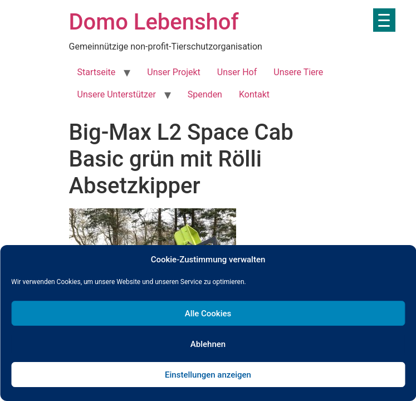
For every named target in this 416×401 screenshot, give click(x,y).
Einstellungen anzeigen (208, 375)
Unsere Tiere (298, 72)
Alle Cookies (208, 314)
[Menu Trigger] (384, 20)
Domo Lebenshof (154, 22)
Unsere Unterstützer (116, 94)
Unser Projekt (173, 72)
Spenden (205, 94)
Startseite (96, 72)
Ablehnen (208, 344)
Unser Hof (237, 72)
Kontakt (254, 94)
